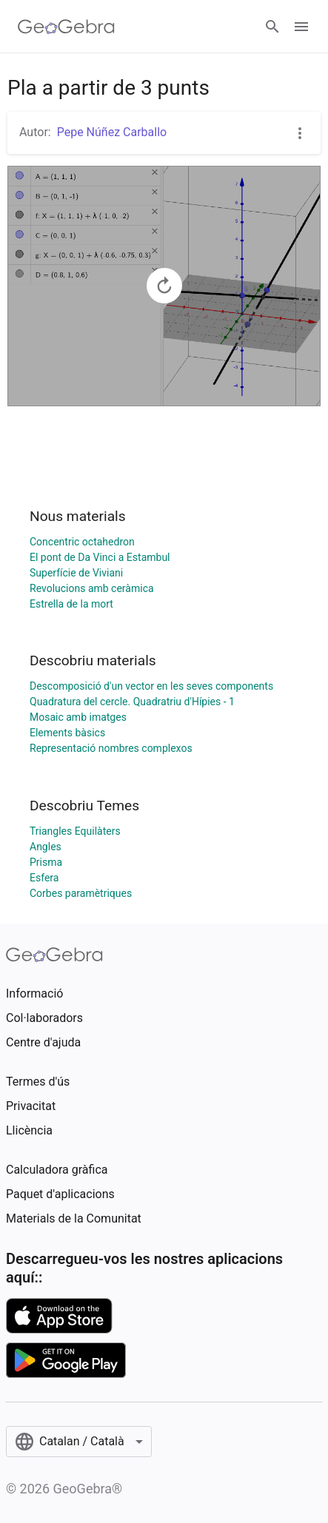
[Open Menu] (301, 27)
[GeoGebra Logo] (66, 26)
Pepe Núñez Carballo (112, 132)
